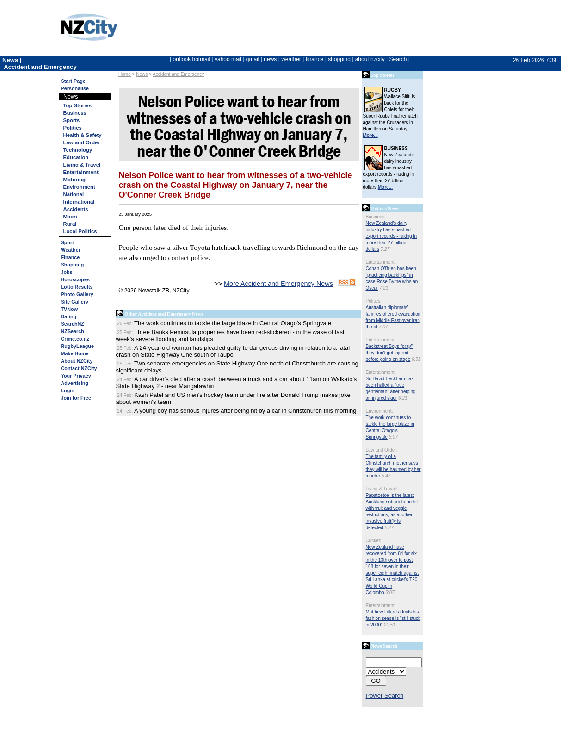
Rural (70, 224)
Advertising (74, 383)
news (270, 59)
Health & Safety (82, 135)
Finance (70, 257)
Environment (79, 187)
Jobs (67, 272)
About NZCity (77, 361)
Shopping (72, 264)
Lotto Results (77, 287)
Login (67, 390)
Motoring (74, 179)
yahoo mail (228, 59)
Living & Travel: (381, 488)
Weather (70, 250)
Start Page (73, 81)
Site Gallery (74, 301)
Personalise (75, 88)
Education (76, 157)
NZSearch (72, 331)
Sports (71, 120)
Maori (70, 216)
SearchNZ (72, 324)
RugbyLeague (77, 346)
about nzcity (370, 59)
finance (315, 59)
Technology (77, 150)
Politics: (374, 301)
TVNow (69, 309)
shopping (339, 59)
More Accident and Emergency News (278, 283)
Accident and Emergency (178, 74)
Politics (72, 127)
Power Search (385, 695)
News (142, 74)
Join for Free (76, 398)
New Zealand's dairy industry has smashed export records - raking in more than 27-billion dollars (391, 236)
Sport (67, 242)
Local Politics (80, 231)
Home (124, 74)
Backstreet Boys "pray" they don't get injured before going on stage (389, 353)
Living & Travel (82, 164)
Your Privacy (76, 375)
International (79, 201)
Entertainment (81, 172)
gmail (252, 59)
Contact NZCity (79, 368)
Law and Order (81, 142)
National (73, 194)
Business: (376, 216)
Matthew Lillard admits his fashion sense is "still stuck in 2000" (393, 618)
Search (398, 59)
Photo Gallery (77, 294)
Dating (69, 316)
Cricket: (374, 540)
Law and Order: (382, 449)
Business (74, 113)
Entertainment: (381, 262)
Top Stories (77, 105)
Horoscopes (75, 279)
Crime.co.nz (75, 338)
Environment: (379, 411)
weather (291, 59)
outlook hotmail (191, 59)
